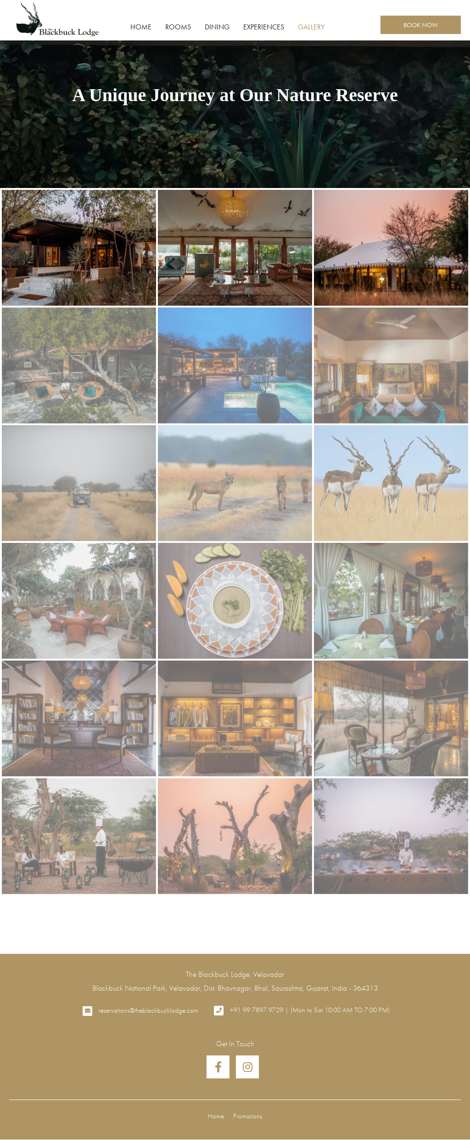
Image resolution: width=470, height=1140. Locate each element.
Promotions (247, 1116)
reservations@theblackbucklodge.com (148, 1010)
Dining (217, 27)
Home (140, 27)
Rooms (178, 27)
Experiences (263, 27)
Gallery (311, 27)
